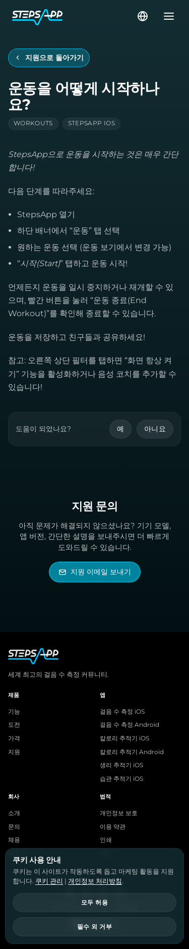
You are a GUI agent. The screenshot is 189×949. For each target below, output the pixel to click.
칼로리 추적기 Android (132, 752)
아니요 (155, 429)
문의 (14, 826)
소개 (14, 813)
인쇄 (106, 839)
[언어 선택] (143, 16)
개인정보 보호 (119, 813)
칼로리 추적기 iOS (124, 738)
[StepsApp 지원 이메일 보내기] (95, 572)
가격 (14, 738)
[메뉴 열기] (166, 16)
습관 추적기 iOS (121, 778)
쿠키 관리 (49, 881)
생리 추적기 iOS (121, 765)
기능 (14, 711)
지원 (14, 752)
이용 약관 (112, 826)
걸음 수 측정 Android (129, 724)
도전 (14, 724)
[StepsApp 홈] (74, 16)
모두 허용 (94, 902)
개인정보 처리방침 (95, 881)
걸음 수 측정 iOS (122, 711)
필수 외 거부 (94, 926)
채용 (14, 839)
